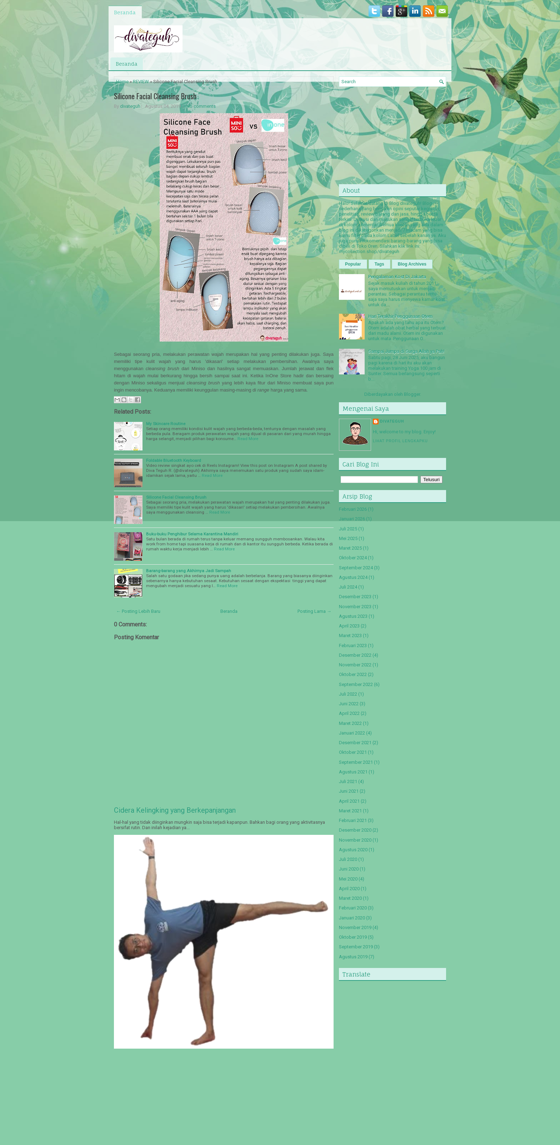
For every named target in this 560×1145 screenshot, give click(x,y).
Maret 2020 (350, 898)
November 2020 (355, 840)
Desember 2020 (355, 830)
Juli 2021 (348, 781)
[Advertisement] (167, 1096)
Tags (379, 264)
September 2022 (356, 684)
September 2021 (356, 762)
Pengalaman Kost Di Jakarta (397, 276)
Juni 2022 (349, 703)
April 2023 (349, 626)
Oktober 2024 (353, 557)
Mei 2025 (348, 538)
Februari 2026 (353, 509)
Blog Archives (412, 264)
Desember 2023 (355, 596)
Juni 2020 (349, 869)
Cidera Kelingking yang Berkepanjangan (175, 810)
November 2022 (355, 664)
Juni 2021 (349, 791)
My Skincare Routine (165, 423)
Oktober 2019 (353, 937)
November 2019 (355, 927)
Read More (248, 438)
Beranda (125, 12)
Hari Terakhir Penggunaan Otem (400, 316)
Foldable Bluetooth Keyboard (173, 460)
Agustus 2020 (353, 849)
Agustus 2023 (353, 616)
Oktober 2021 (353, 752)
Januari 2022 (352, 733)
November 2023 (355, 606)
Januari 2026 (352, 518)
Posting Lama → (314, 611)
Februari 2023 (353, 645)
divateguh (130, 106)
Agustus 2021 (353, 772)
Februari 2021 (353, 820)
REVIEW (141, 81)
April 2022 (349, 713)
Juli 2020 (348, 859)
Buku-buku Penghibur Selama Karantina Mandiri (192, 533)
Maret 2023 (350, 635)
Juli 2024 (348, 587)
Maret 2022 (350, 723)
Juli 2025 (348, 528)
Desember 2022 (355, 655)
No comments (201, 106)
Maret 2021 (350, 810)
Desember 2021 (355, 742)
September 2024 (356, 567)
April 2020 (349, 888)
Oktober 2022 (353, 674)
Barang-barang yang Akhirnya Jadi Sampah (188, 570)
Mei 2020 (348, 879)
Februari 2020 (353, 908)
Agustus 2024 (353, 577)
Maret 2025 (350, 548)
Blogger (412, 394)
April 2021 (349, 801)
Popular (353, 264)
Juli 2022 (348, 694)
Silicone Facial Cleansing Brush (155, 96)
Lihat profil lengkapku (400, 441)
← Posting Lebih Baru (138, 611)
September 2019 (356, 946)
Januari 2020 (352, 917)
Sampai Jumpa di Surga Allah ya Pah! (406, 351)
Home (122, 81)
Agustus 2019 (353, 956)
